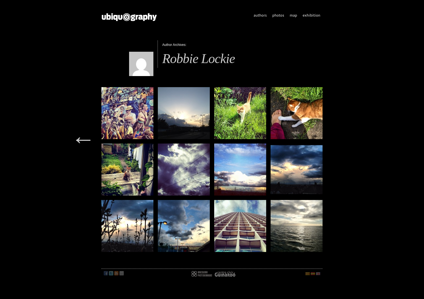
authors (260, 15)
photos (278, 15)
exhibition (311, 15)
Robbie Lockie (198, 58)
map (293, 15)
